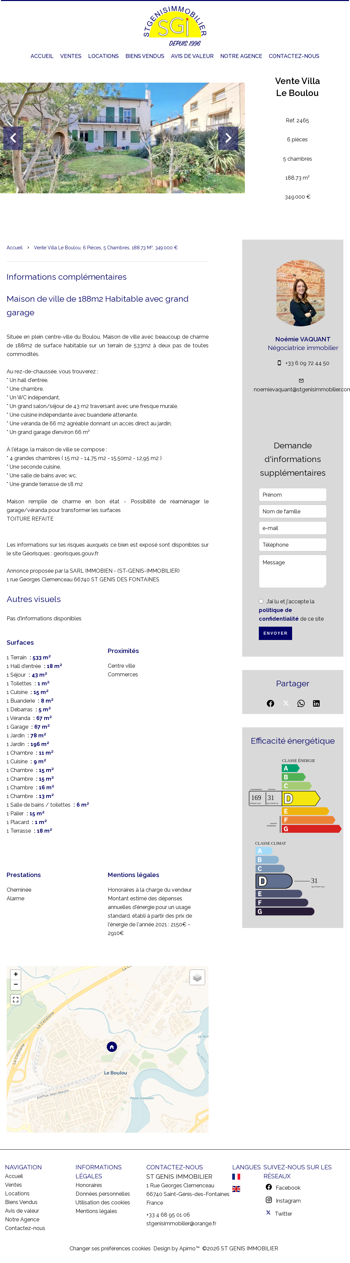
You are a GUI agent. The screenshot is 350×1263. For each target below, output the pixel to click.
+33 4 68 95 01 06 (168, 1215)
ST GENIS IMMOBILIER (179, 1176)
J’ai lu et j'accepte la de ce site (291, 610)
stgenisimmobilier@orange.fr (181, 1223)
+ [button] (16, 975)
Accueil (15, 247)
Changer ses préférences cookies (110, 1248)
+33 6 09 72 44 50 (307, 363)
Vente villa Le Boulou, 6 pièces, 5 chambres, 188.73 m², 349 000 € (106, 247)
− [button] (16, 985)
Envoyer (275, 633)
